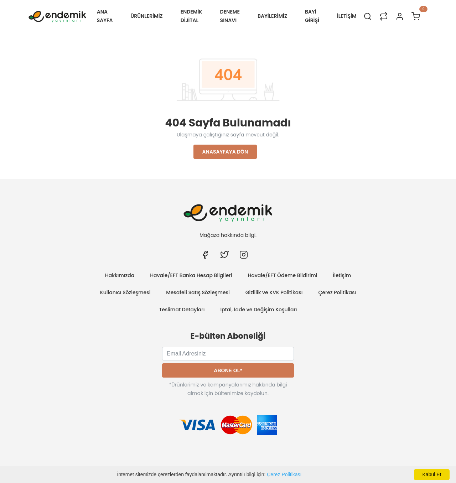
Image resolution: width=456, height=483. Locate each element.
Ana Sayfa (105, 16)
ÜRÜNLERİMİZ (147, 16)
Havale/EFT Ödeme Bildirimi (282, 275)
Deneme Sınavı (230, 16)
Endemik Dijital (191, 16)
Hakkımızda (119, 275)
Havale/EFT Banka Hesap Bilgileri (191, 275)
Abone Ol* (228, 370)
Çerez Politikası (284, 474)
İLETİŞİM (347, 16)
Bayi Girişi (312, 16)
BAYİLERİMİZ (272, 16)
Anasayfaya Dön (225, 151)
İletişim (342, 275)
